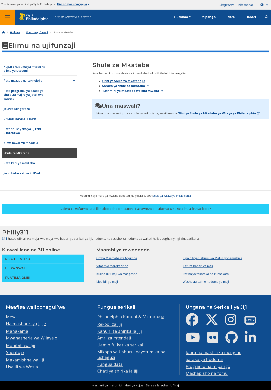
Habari (251, 17)
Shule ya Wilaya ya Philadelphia (172, 195)
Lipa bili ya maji (107, 282)
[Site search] (266, 17)
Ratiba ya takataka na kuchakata (206, 274)
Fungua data (110, 364)
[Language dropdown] (265, 5)
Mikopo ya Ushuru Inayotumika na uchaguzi (131, 354)
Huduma (181, 17)
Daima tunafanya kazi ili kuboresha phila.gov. (135, 209)
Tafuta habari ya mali (198, 266)
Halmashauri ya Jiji (24, 324)
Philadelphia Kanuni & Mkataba (128, 317)
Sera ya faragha (157, 385)
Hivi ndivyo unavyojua (73, 4)
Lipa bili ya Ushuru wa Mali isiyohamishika (212, 258)
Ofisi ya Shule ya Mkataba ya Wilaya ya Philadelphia (217, 113)
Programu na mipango (208, 366)
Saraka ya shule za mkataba (123, 86)
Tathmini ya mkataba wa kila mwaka (130, 91)
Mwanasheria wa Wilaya (30, 338)
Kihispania (245, 5)
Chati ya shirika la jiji (117, 371)
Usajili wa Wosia (22, 367)
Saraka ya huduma (204, 359)
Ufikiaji (174, 385)
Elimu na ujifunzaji (37, 32)
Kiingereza (226, 5)
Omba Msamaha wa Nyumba (116, 258)
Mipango (209, 17)
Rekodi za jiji (109, 324)
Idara (231, 17)
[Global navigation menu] (7, 17)
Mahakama (17, 331)
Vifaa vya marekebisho (112, 266)
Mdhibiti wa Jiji (20, 345)
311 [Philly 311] (4, 239)
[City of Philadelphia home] (35, 17)
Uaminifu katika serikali (120, 345)
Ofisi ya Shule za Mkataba (121, 81)
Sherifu (13, 352)
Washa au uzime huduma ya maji (206, 282)
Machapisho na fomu (207, 373)
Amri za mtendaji (114, 338)
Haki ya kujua (134, 385)
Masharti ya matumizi (107, 385)
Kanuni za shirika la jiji (119, 331)
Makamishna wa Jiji (25, 360)
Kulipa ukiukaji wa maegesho (116, 274)
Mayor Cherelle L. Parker (73, 17)
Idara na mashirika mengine (213, 352)
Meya (11, 317)
